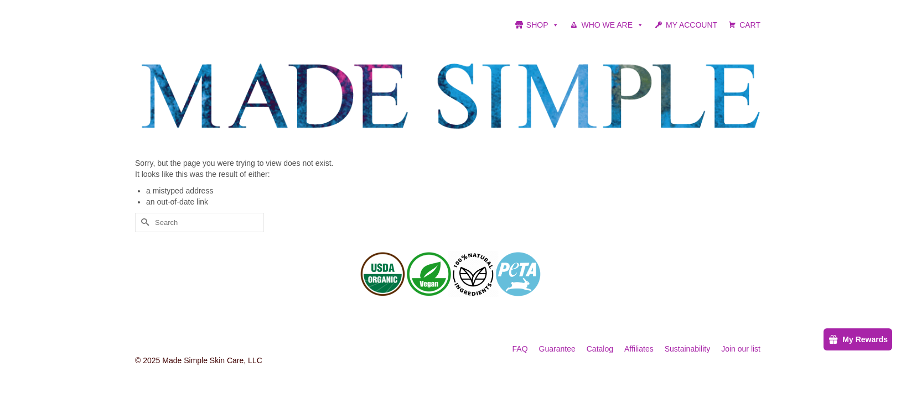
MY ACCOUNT (691, 24)
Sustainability (688, 348)
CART (749, 24)
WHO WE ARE (612, 25)
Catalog (600, 348)
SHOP (543, 25)
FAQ (520, 348)
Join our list (740, 348)
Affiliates (639, 348)
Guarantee (557, 348)
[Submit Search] (143, 222)
